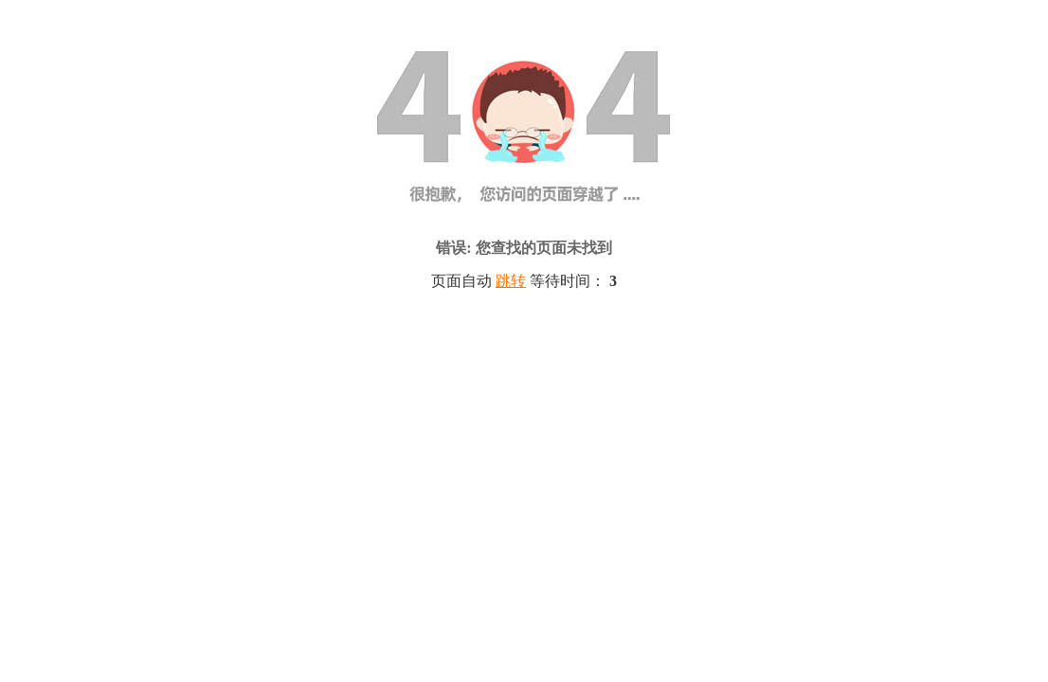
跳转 (511, 281)
